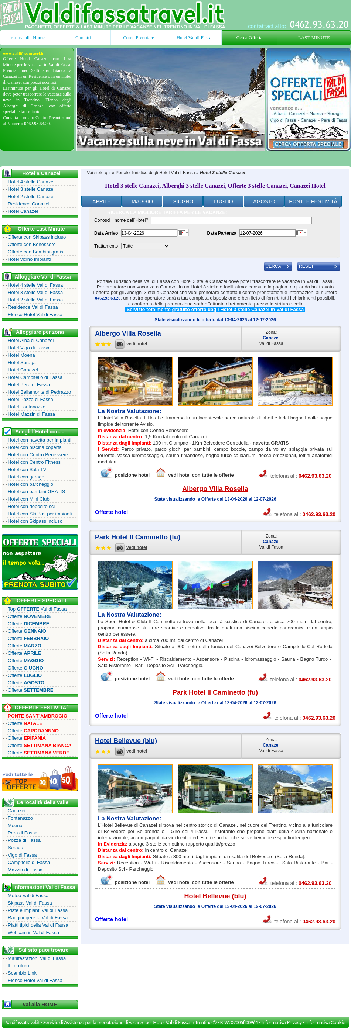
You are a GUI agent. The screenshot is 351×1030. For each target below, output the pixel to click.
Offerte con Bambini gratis (35, 252)
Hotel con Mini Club (29, 499)
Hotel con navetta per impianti (39, 440)
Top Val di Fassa (37, 609)
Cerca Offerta (249, 37)
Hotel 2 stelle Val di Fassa (35, 300)
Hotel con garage (26, 477)
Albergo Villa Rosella (128, 333)
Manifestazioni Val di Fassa (37, 958)
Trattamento (106, 246)
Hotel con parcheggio (30, 484)
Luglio (223, 201)
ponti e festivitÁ (313, 201)
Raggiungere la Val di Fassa (38, 917)
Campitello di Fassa (29, 862)
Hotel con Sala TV (27, 469)
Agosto (264, 201)
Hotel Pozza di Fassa (30, 399)
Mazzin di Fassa (25, 869)
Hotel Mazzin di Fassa (31, 414)
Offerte (29, 616)
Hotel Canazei (23, 211)
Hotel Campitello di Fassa (35, 377)
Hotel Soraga (22, 362)
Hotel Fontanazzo (26, 406)
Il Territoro (18, 965)
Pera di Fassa (22, 833)
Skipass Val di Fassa (30, 903)
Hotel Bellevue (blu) (126, 740)
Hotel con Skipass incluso (35, 521)
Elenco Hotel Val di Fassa (35, 314)
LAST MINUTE (314, 37)
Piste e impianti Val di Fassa (38, 910)
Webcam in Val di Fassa (33, 932)
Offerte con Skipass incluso (37, 237)
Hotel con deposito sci (31, 506)
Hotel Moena (21, 355)
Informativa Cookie (325, 1022)
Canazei (16, 810)
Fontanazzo (20, 818)
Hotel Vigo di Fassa (29, 347)
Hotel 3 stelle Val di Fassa (35, 292)
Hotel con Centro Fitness (34, 462)
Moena (15, 825)
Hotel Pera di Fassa (29, 384)
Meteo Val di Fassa (28, 895)
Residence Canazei (29, 204)
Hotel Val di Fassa (194, 37)
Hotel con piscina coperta (35, 447)
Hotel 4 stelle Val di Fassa (35, 285)
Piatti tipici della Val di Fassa (38, 925)
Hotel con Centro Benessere (38, 454)
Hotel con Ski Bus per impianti (40, 513)
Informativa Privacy (282, 1022)
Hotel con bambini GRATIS (36, 491)
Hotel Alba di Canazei (31, 340)
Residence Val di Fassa (33, 307)
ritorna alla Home (28, 37)
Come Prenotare (138, 37)
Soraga (15, 847)
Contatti (83, 37)
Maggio (142, 201)
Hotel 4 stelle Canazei (31, 181)
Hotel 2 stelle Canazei (31, 196)
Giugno (183, 201)
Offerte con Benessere (32, 244)
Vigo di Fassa (22, 855)
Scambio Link (22, 973)
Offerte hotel (111, 512)
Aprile (101, 201)
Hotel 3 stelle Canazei (31, 189)
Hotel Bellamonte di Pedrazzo (39, 392)
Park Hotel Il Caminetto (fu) (137, 537)
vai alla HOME (40, 1004)
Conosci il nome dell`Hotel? (121, 220)
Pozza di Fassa (24, 840)
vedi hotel (136, 343)
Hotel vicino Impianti (29, 259)
